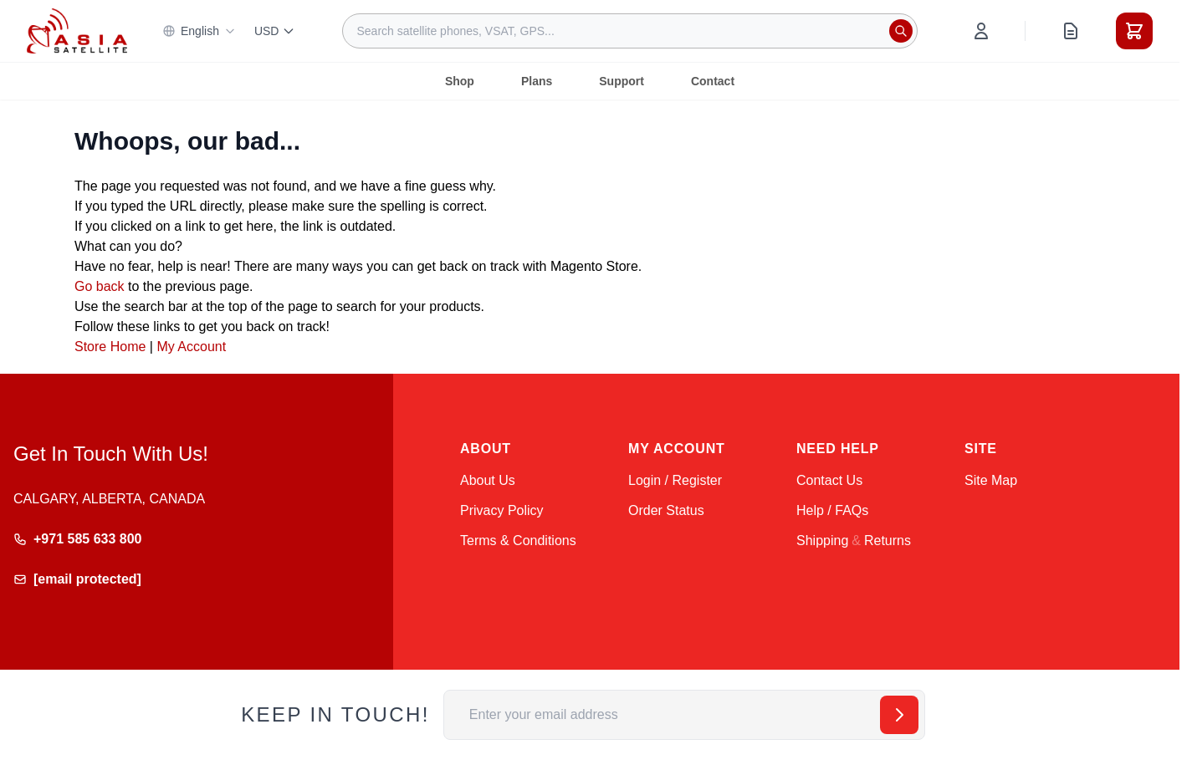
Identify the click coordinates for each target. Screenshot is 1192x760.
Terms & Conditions (518, 540)
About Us (487, 480)
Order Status (666, 510)
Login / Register (675, 480)
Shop (459, 81)
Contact (712, 81)
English (199, 31)
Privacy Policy (502, 510)
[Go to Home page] (77, 30)
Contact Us (829, 480)
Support (621, 81)
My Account (191, 346)
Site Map (990, 480)
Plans (536, 81)
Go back (99, 286)
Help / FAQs (832, 510)
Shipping (822, 540)
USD (275, 31)
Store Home (110, 346)
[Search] (901, 31)
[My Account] (981, 31)
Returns (887, 540)
